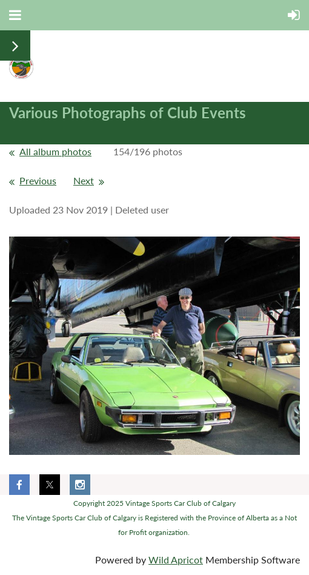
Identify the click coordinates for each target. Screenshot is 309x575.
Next (83, 180)
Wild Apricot (175, 559)
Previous (37, 180)
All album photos (55, 151)
